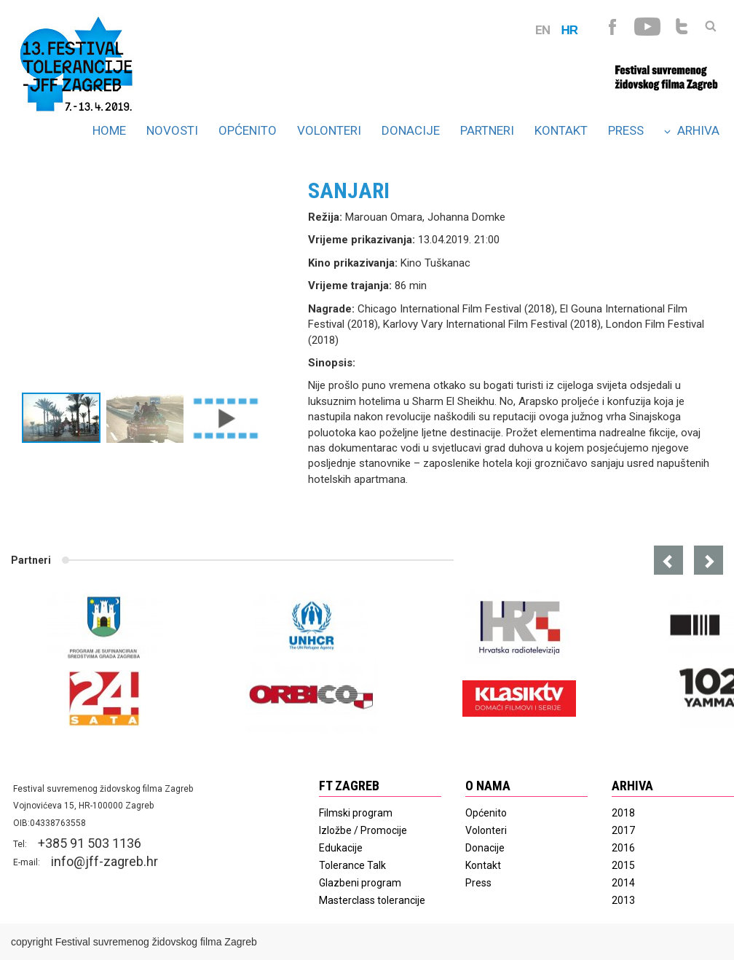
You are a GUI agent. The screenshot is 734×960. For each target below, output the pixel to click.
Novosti (172, 130)
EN (542, 30)
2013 (623, 900)
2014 (623, 883)
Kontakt (561, 130)
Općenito (247, 130)
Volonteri (329, 130)
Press (626, 130)
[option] (159, 282)
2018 (623, 813)
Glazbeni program (360, 883)
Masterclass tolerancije (372, 900)
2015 (623, 865)
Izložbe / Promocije (363, 830)
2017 (623, 830)
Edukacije (341, 848)
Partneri (487, 130)
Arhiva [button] (691, 130)
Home (109, 130)
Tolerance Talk (352, 865)
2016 (623, 848)
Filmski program (355, 813)
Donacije (411, 130)
